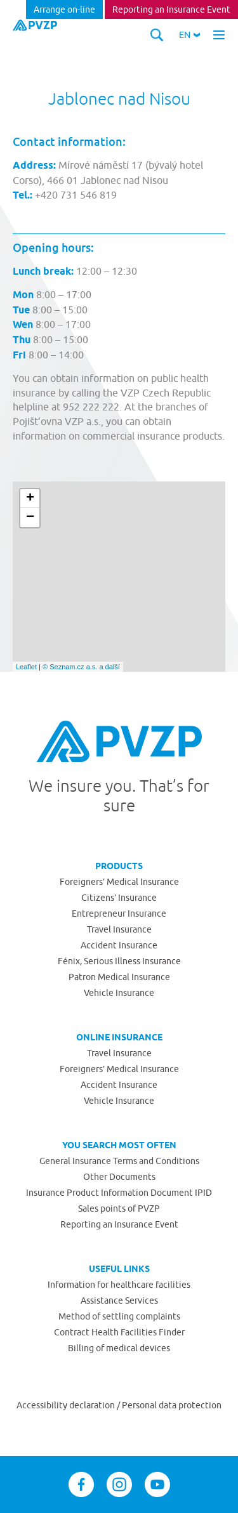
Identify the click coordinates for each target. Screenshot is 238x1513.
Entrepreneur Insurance (119, 913)
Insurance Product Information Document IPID (119, 1193)
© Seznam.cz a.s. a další (81, 667)
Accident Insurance (119, 945)
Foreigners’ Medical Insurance (119, 882)
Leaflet (26, 667)
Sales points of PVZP (119, 1208)
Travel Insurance (119, 929)
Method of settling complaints (119, 1316)
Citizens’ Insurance (119, 898)
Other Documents (119, 1177)
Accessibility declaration (67, 1405)
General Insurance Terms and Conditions (119, 1161)
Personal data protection (171, 1405)
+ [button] (30, 498)
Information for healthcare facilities (119, 1285)
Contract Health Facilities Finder (119, 1332)
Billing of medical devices (119, 1348)
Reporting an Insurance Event (171, 9)
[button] (189, 35)
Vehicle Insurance (119, 993)
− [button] (30, 517)
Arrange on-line (64, 9)
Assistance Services (119, 1300)
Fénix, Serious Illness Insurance (119, 961)
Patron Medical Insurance (119, 977)
